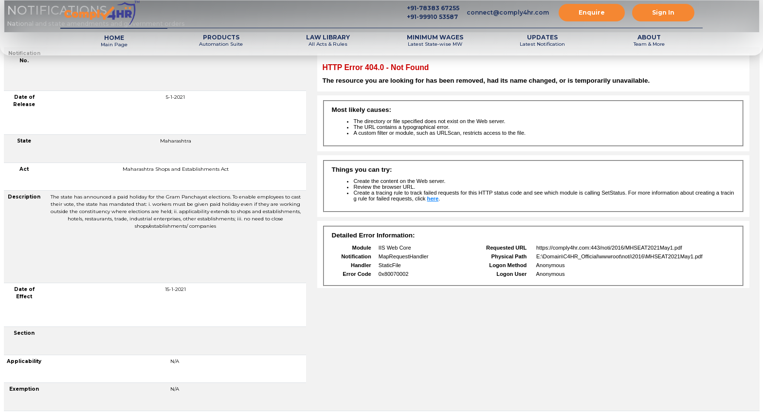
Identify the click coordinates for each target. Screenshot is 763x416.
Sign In (663, 12)
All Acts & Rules (328, 40)
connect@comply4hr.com (508, 12)
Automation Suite (221, 40)
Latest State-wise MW (435, 40)
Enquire (592, 12)
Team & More (649, 40)
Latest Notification (542, 40)
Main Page (113, 41)
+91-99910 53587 (432, 16)
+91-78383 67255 (433, 8)
